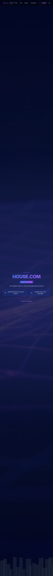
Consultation (33, 2)
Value (16, 2)
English (44, 2)
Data (21, 2)
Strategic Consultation (26, 301)
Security (26, 2)
